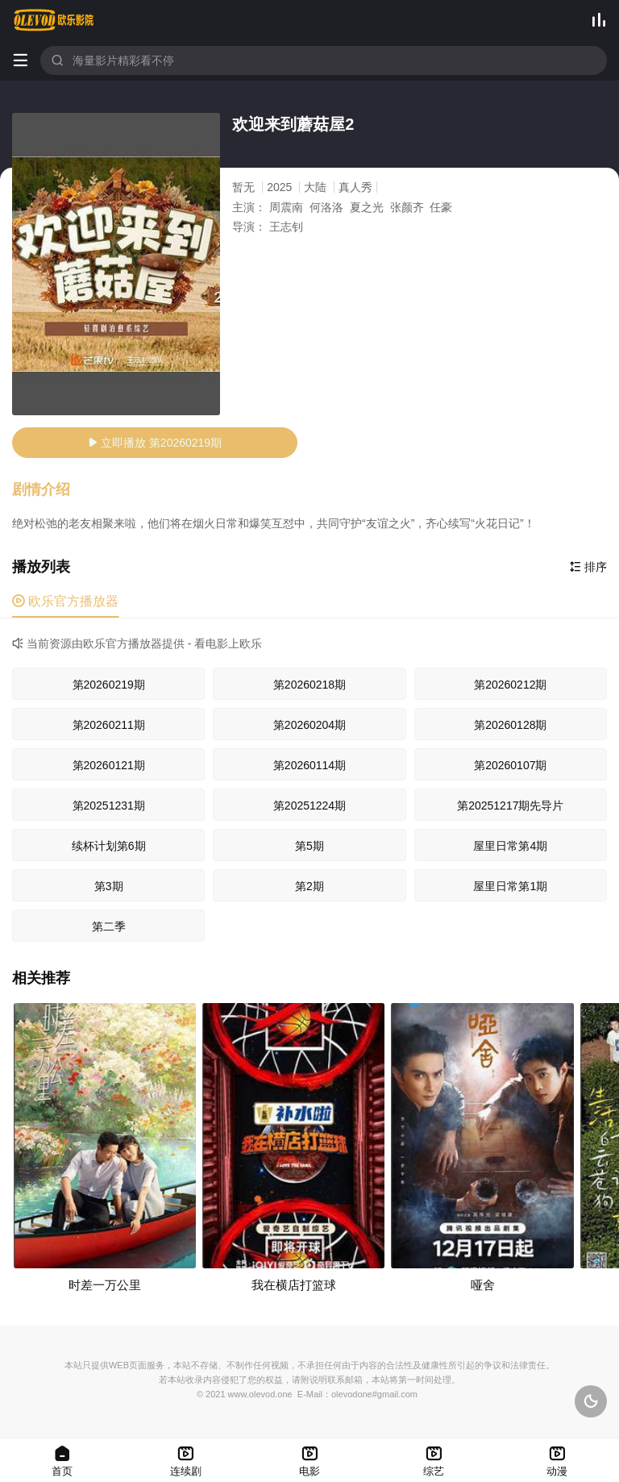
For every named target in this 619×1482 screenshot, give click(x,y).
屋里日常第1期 (510, 886)
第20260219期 (109, 684)
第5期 (309, 845)
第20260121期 (109, 765)
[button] (49, 490)
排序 (588, 566)
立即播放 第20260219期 (155, 442)
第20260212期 (510, 684)
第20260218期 (309, 684)
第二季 (109, 926)
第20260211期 (109, 724)
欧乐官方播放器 (65, 601)
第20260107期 (510, 765)
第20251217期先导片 (510, 805)
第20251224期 (309, 805)
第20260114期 (309, 765)
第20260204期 (309, 724)
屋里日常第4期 (510, 845)
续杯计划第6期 (109, 845)
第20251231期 (109, 805)
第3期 (108, 886)
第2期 (309, 886)
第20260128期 (510, 724)
